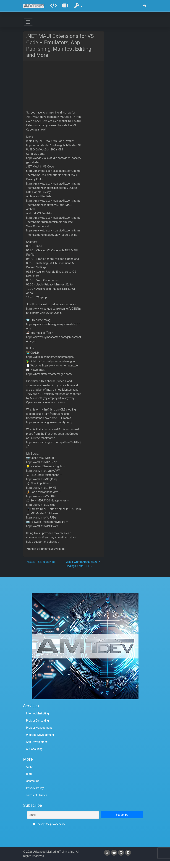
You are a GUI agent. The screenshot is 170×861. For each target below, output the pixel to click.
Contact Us (33, 781)
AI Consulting (34, 749)
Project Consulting (37, 720)
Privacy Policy (35, 788)
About (29, 766)
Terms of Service (36, 795)
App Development (37, 742)
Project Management (39, 727)
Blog (29, 774)
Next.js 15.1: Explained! (39, 561)
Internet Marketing (37, 713)
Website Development (40, 734)
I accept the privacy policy (49, 824)
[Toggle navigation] (28, 22)
